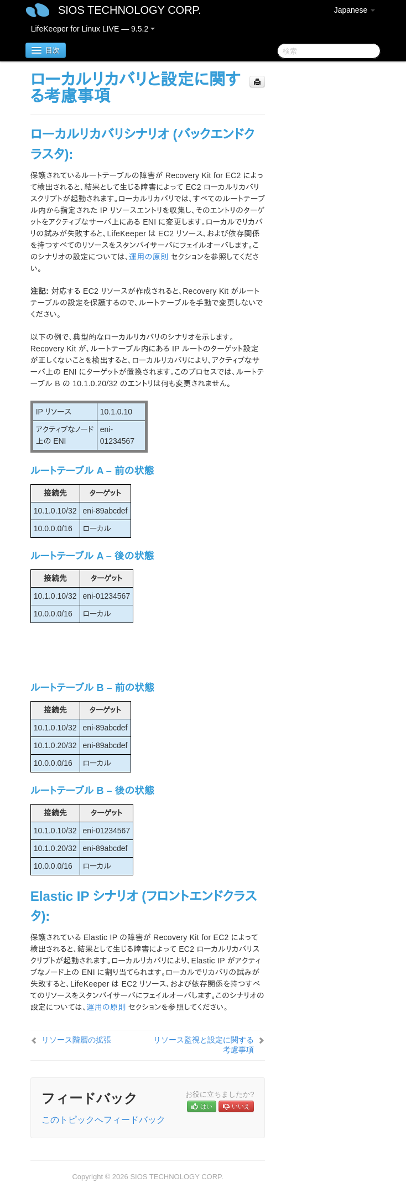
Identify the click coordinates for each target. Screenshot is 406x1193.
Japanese (355, 10)
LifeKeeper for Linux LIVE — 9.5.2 (93, 28)
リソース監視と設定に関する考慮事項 (203, 1044)
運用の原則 (148, 256)
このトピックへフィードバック (103, 1119)
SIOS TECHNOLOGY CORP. (129, 10)
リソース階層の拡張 (76, 1039)
